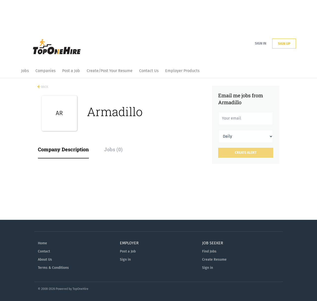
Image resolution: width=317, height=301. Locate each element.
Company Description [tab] (63, 149)
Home (42, 243)
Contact (44, 251)
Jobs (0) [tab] (113, 149)
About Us (45, 259)
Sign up (284, 44)
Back (44, 87)
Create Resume (214, 259)
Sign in (260, 43)
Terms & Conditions (53, 268)
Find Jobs (209, 251)
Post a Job (128, 251)
